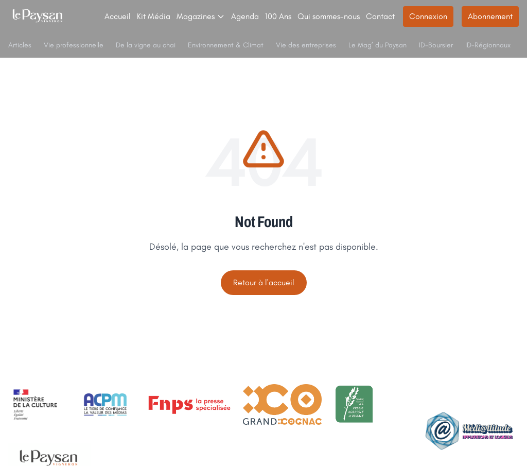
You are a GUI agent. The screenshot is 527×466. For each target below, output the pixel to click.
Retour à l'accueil (263, 282)
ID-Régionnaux (488, 45)
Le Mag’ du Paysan (377, 45)
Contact (380, 16)
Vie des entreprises (306, 45)
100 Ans (278, 16)
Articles (19, 45)
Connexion (428, 16)
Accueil (117, 16)
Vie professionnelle (73, 45)
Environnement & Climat (226, 45)
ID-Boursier (436, 45)
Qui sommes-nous (328, 16)
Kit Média (153, 16)
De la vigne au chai (145, 45)
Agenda (245, 16)
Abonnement (490, 16)
